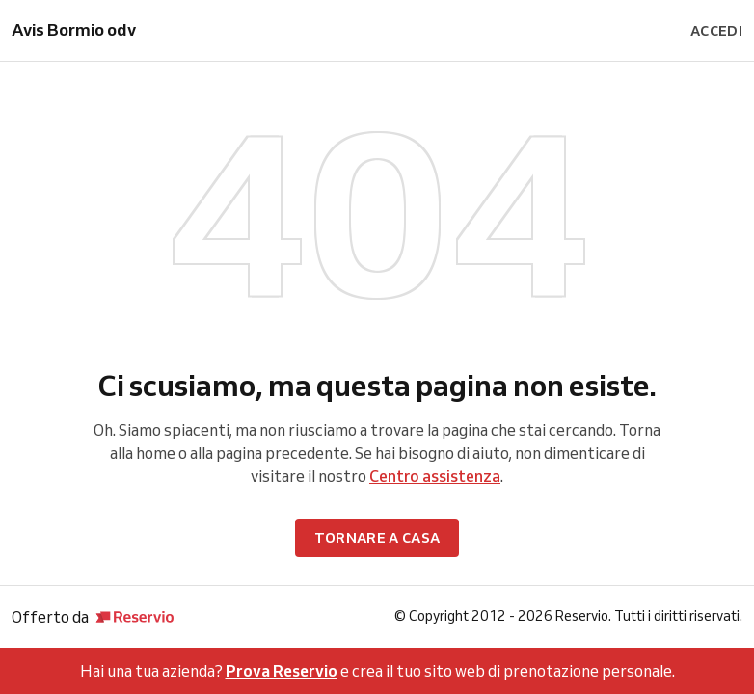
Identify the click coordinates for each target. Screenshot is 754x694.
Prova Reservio (281, 671)
